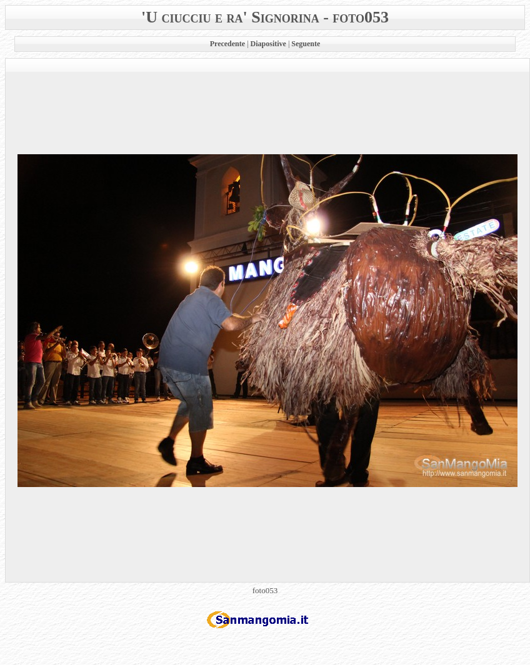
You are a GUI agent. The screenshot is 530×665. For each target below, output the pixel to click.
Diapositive (268, 43)
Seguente (305, 43)
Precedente (227, 43)
